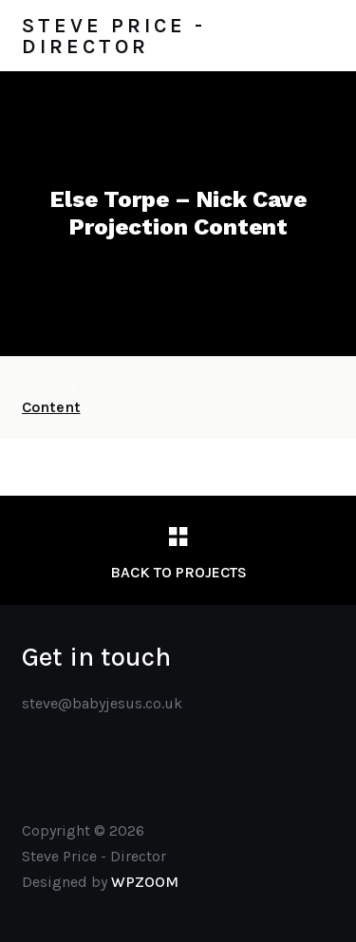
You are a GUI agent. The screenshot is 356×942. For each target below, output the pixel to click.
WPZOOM (144, 882)
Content (51, 407)
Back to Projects (178, 572)
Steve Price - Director (114, 36)
